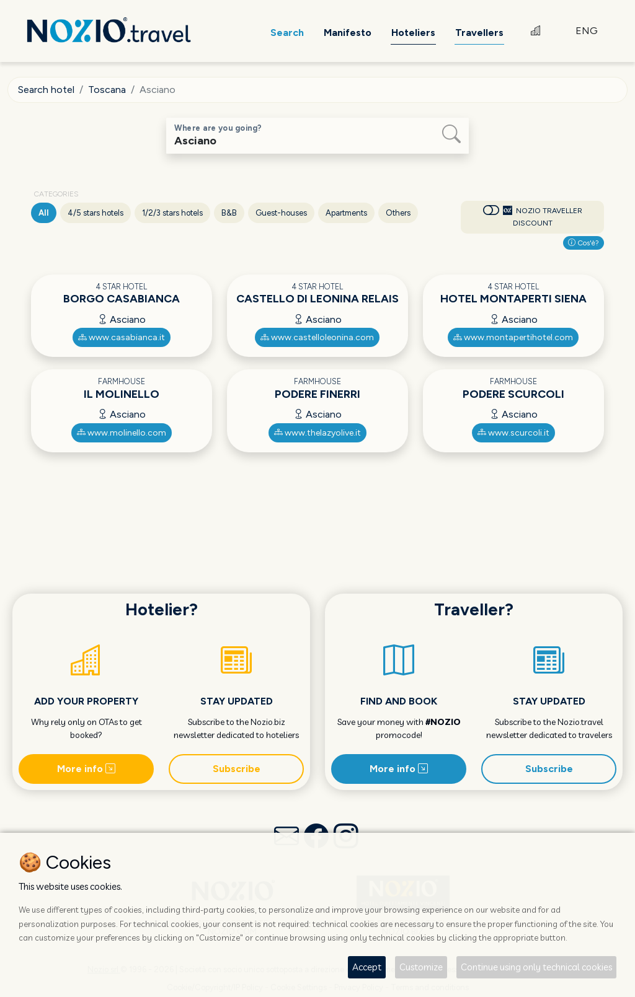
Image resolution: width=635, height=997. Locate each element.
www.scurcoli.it (513, 433)
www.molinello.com (121, 433)
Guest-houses (281, 212)
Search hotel (46, 89)
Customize (421, 967)
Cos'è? (583, 243)
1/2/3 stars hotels (172, 212)
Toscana (107, 89)
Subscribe (236, 769)
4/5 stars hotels (95, 212)
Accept (366, 967)
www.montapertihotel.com (513, 337)
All (43, 212)
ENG (586, 31)
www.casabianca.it (121, 337)
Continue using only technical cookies (536, 967)
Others (398, 212)
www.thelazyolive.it (317, 433)
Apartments (346, 212)
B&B (229, 212)
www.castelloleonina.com (317, 337)
